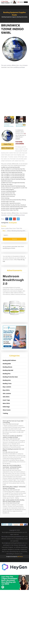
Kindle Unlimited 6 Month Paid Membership (13, 186)
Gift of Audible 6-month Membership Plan (13, 176)
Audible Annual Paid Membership (10, 167)
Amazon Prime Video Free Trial (9, 210)
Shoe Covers (7, 410)
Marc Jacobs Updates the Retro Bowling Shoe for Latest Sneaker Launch (13, 500)
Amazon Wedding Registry (8, 191)
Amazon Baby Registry (7, 189)
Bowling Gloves (7, 367)
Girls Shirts (6, 397)
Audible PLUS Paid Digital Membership (11, 172)
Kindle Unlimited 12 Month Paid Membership (13, 179)
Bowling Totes (7, 383)
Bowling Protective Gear (10, 377)
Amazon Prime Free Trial (8, 193)
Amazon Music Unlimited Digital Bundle (12, 208)
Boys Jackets (7, 387)
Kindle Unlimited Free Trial (8, 194)
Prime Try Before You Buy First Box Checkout (13, 205)
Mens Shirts (6, 403)
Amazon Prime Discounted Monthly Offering (13, 200)
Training (5, 413)
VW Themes (20, 556)
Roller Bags (6, 407)
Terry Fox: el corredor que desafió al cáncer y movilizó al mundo (12, 436)
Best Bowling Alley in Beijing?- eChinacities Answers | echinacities (14, 487)
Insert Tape (6, 400)
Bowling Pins (6, 373)
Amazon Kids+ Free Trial (7, 201)
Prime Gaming (5, 198)
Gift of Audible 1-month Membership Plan (12, 177)
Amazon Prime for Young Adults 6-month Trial (14, 188)
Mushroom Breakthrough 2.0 (13, 279)
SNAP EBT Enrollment (6, 181)
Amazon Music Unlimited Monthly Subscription (14, 206)
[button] (14, 22)
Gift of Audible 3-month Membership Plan (13, 174)
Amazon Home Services (8, 196)
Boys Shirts (6, 390)
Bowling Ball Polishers (9, 360)
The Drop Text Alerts (6, 184)
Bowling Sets (7, 380)
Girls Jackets (7, 393)
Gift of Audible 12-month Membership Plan (13, 169)
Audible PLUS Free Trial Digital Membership (13, 182)
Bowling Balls (13, 222)
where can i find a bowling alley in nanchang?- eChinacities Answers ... (12, 466)
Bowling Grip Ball (8, 370)
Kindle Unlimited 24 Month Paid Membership (13, 170)
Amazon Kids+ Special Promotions (10, 203)
